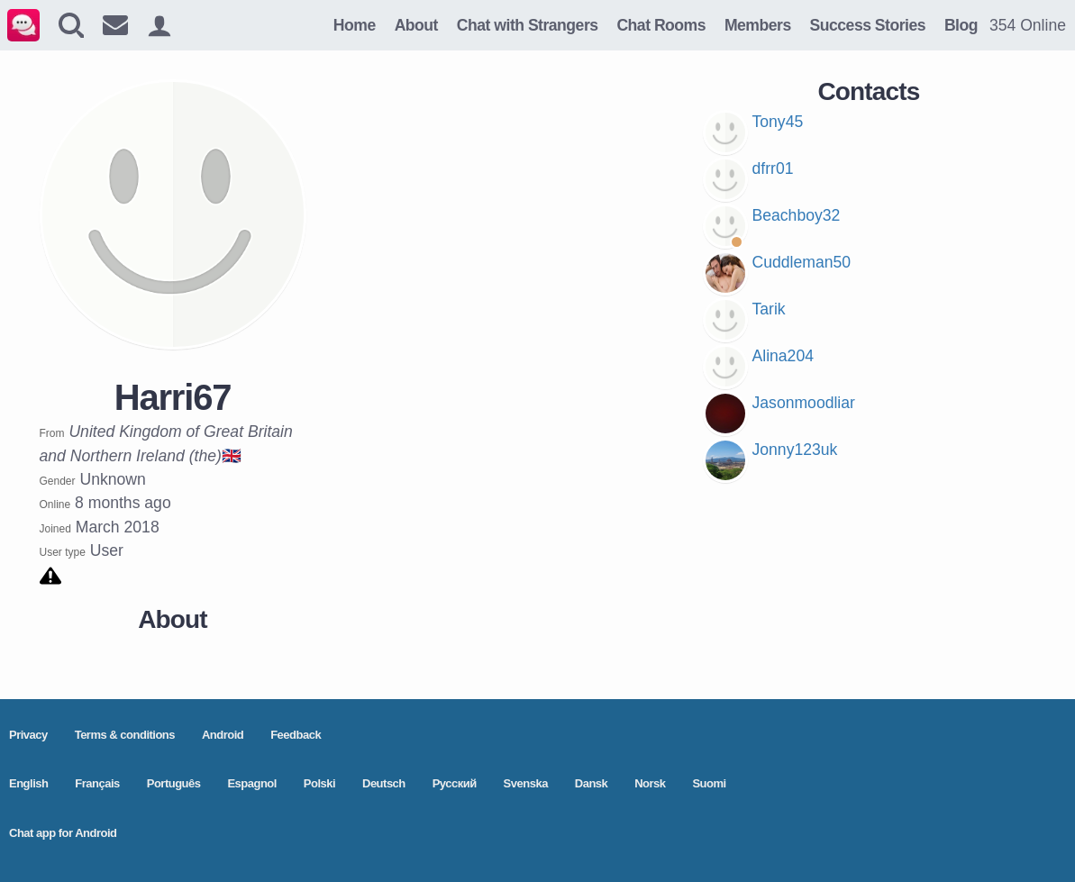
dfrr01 (773, 168)
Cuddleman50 (802, 262)
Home (354, 25)
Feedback (295, 734)
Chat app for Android (63, 833)
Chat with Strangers (527, 25)
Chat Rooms (661, 25)
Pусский (455, 783)
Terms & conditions (125, 734)
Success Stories (867, 25)
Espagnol (252, 783)
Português (174, 783)
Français (97, 783)
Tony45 (778, 122)
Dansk (591, 783)
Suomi (708, 783)
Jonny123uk (795, 450)
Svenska (526, 783)
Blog (961, 25)
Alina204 (783, 356)
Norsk (649, 783)
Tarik (769, 309)
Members (757, 25)
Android (222, 734)
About (416, 25)
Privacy (28, 734)
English (28, 783)
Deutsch (383, 783)
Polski (319, 783)
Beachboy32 (796, 215)
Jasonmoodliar (803, 403)
